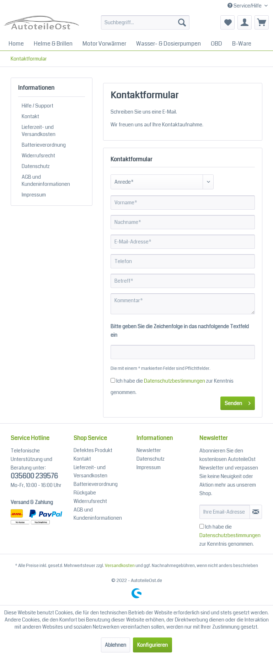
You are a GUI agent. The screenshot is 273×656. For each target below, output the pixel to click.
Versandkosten (120, 566)
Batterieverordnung (44, 144)
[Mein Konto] (244, 22)
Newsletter (148, 450)
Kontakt (30, 116)
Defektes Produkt (93, 450)
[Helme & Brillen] (53, 44)
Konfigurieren (152, 645)
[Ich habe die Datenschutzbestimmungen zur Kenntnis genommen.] (113, 380)
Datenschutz (36, 166)
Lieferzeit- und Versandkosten (38, 131)
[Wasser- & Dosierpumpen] (168, 44)
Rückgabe (85, 492)
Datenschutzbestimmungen (174, 380)
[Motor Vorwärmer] (104, 44)
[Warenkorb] (262, 22)
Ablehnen (115, 645)
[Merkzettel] (227, 22)
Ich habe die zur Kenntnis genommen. (230, 535)
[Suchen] (182, 22)
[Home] (16, 44)
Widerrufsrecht (38, 155)
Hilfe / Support (37, 105)
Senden (238, 402)
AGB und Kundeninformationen (46, 180)
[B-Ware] (241, 44)
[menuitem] (145, 26)
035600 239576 (34, 476)
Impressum (34, 194)
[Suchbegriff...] (145, 22)
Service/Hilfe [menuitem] (245, 5)
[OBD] (216, 44)
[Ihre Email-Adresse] (224, 512)
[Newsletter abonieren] (256, 512)
